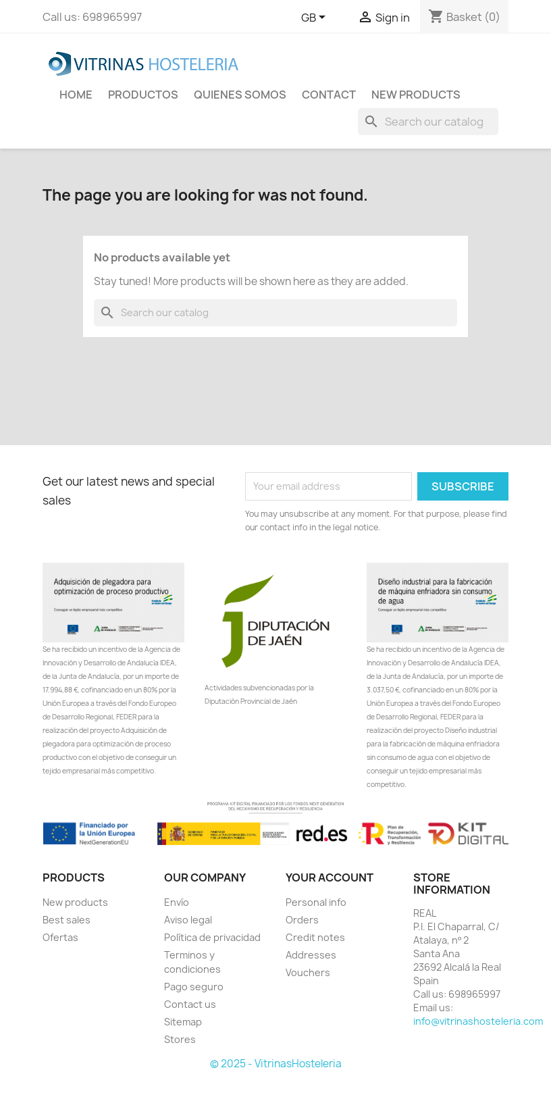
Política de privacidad (212, 937)
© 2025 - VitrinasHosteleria (276, 1063)
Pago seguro (194, 986)
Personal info (316, 902)
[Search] (428, 121)
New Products (416, 94)
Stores (180, 1039)
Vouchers (308, 972)
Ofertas (60, 937)
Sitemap (183, 1021)
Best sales (66, 919)
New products (75, 902)
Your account (329, 877)
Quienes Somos (240, 94)
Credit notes (315, 937)
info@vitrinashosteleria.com (478, 1021)
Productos (143, 94)
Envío (176, 902)
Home (76, 94)
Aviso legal (188, 919)
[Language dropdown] (315, 18)
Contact (329, 94)
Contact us (190, 1004)
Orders (302, 919)
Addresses (311, 954)
